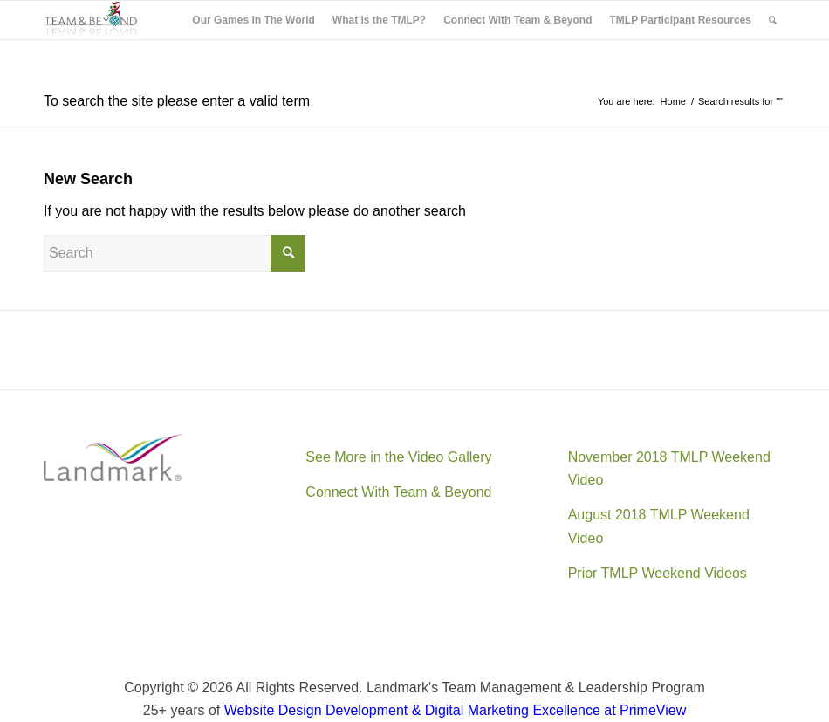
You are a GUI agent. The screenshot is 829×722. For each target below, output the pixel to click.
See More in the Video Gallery (398, 457)
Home (673, 101)
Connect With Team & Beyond (398, 492)
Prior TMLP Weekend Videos (657, 573)
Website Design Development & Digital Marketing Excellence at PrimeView (455, 710)
